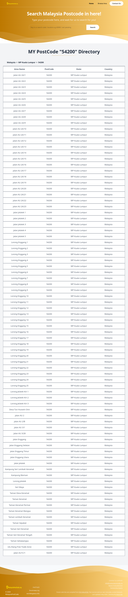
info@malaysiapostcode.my (114, 583)
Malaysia (11, 62)
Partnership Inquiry (116, 588)
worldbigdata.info (33, 593)
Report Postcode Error (116, 586)
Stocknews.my (34, 590)
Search (92, 27)
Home (91, 3)
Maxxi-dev (119, 594)
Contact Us (116, 3)
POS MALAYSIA (83, 592)
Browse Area (102, 3)
